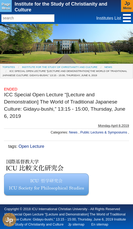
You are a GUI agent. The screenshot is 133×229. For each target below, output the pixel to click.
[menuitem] (8, 67)
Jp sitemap (76, 224)
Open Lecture (31, 146)
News (108, 67)
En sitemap (99, 224)
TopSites (8, 67)
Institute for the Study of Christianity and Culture (59, 67)
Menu (6, 6)
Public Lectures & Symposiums (104, 132)
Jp (9, 219)
